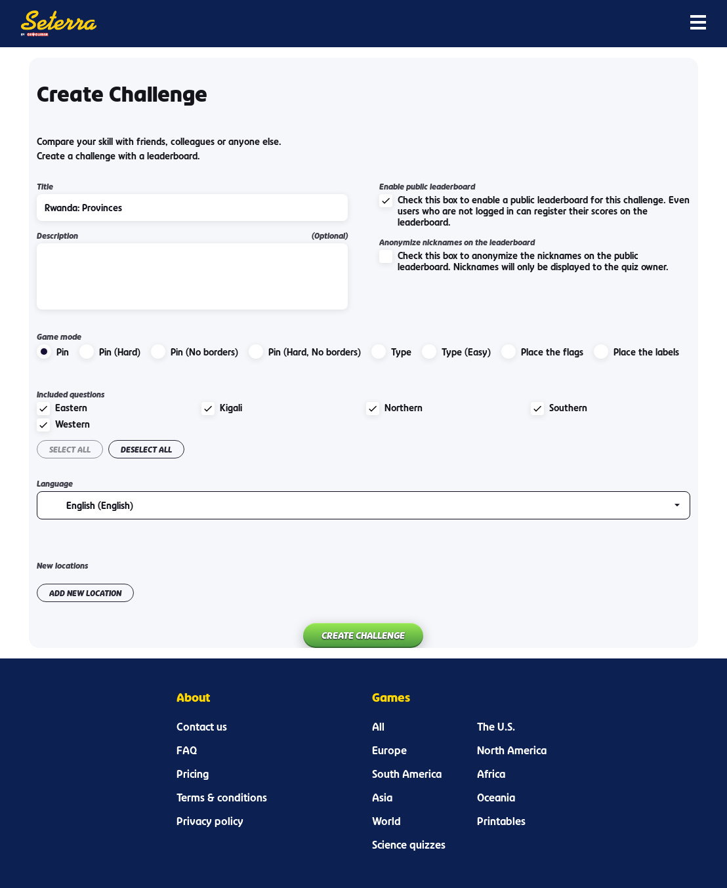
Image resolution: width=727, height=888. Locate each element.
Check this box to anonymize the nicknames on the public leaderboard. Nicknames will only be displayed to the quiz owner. (524, 261)
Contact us (202, 726)
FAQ (187, 750)
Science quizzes (409, 844)
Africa (491, 773)
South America (407, 773)
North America (512, 750)
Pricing (193, 773)
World (386, 821)
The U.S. (496, 726)
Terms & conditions (222, 797)
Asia (382, 797)
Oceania (496, 797)
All (378, 726)
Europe (389, 750)
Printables (501, 821)
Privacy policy (210, 821)
